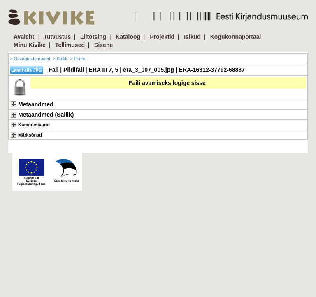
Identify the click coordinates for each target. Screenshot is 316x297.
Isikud (192, 36)
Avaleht (24, 36)
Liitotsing (93, 36)
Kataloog (128, 36)
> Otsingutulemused (30, 58)
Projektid (162, 36)
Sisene (103, 45)
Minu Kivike (30, 45)
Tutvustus (57, 36)
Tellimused (70, 45)
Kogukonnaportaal (235, 36)
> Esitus (78, 58)
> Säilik (60, 58)
